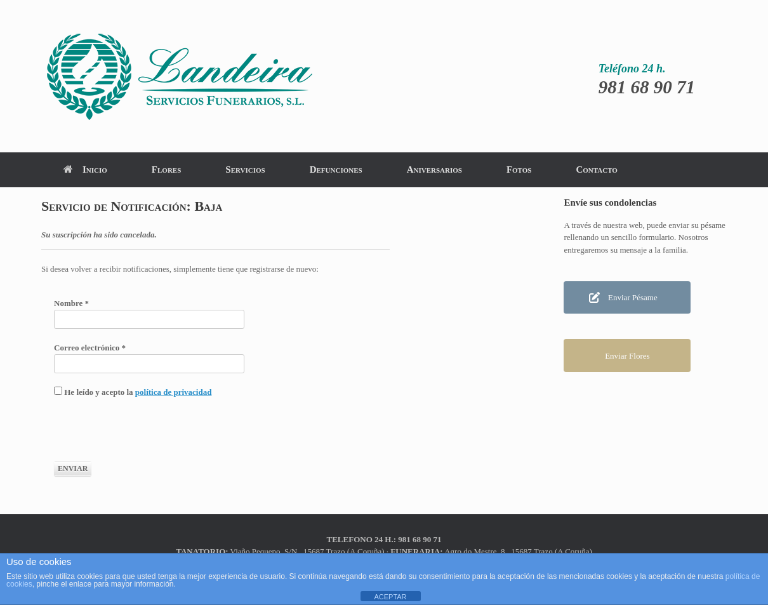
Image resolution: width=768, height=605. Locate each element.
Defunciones (336, 169)
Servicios (245, 169)
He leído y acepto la (132, 392)
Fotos (519, 169)
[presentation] (150, 436)
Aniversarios (434, 169)
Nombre (71, 303)
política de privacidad (173, 392)
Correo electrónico (90, 347)
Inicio (85, 169)
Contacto (596, 169)
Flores (166, 169)
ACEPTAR (390, 597)
